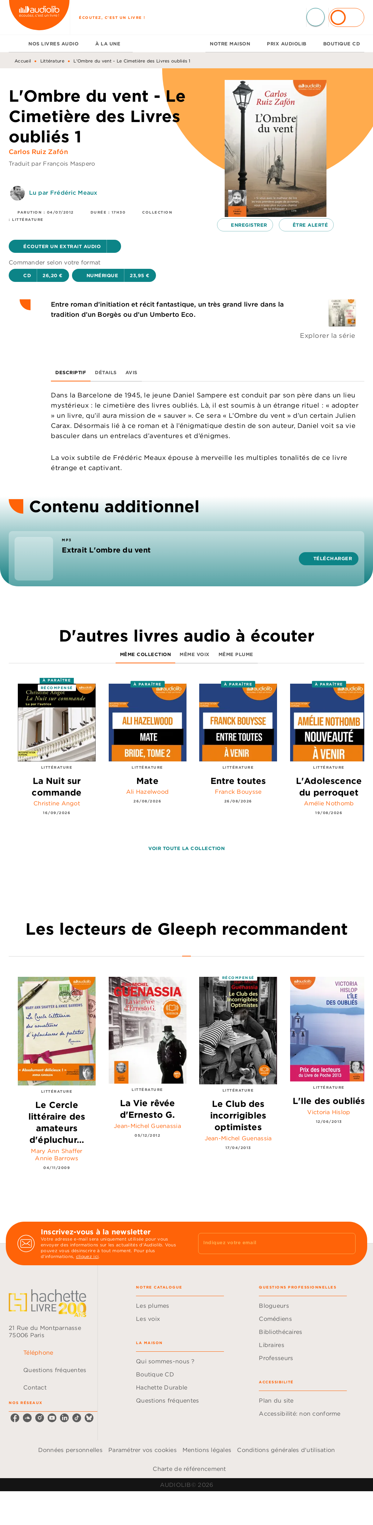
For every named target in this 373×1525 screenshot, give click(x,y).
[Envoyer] (347, 1243)
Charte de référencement (189, 1468)
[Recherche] (315, 17)
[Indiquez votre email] (267, 1243)
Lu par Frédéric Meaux (63, 192)
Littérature (52, 61)
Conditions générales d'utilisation (286, 1449)
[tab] (16, 43)
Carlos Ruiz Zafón (38, 151)
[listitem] (15, 1418)
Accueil (23, 61)
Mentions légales (207, 1449)
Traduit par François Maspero (52, 163)
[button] (65, 246)
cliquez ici (87, 1256)
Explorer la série (328, 335)
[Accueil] (39, 17)
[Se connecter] (346, 17)
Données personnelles (70, 1449)
